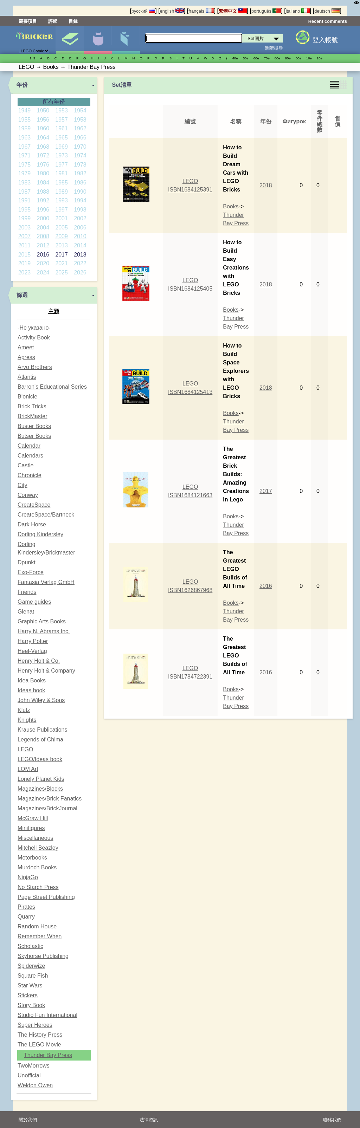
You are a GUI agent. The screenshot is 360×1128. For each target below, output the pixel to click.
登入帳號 (325, 40)
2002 (80, 218)
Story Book (31, 1005)
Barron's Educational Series (52, 387)
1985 (61, 183)
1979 (24, 173)
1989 (61, 192)
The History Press (40, 1035)
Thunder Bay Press (48, 1055)
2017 (61, 255)
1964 (43, 138)
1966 (80, 138)
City (22, 485)
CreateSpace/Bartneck (46, 515)
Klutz (24, 710)
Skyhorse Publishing (43, 956)
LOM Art (28, 769)
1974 (80, 155)
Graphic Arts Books (42, 621)
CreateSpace (34, 505)
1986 (80, 183)
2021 (61, 263)
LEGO (25, 749)
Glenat (26, 612)
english (172, 11)
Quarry (26, 917)
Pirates (26, 907)
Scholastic (30, 946)
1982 (80, 173)
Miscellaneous (35, 838)
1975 (24, 165)
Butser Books (34, 436)
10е (309, 58)
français (201, 11)
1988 (43, 192)
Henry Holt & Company (46, 671)
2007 (24, 236)
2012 (43, 245)
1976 (43, 165)
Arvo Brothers (35, 367)
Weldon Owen (35, 1085)
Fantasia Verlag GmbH (46, 582)
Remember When (40, 936)
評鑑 (52, 21)
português (266, 11)
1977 (61, 165)
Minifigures (31, 828)
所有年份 (54, 102)
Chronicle (29, 475)
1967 (24, 147)
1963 (24, 138)
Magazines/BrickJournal (47, 808)
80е (277, 58)
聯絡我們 (332, 1119)
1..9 (32, 58)
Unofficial (29, 1075)
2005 (61, 228)
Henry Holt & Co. (39, 661)
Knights (27, 720)
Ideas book (31, 690)
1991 (24, 200)
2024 (43, 272)
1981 (61, 173)
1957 (61, 120)
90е (288, 58)
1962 (80, 128)
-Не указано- (34, 328)
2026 (80, 272)
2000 (43, 218)
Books (230, 206)
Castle (25, 465)
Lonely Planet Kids (41, 779)
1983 (24, 183)
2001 (61, 218)
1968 (43, 147)
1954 (80, 111)
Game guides (34, 602)
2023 (24, 272)
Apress (26, 357)
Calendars (30, 456)
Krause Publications (42, 730)
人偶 (98, 39)
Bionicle (27, 397)
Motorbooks (32, 858)
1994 (80, 200)
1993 (61, 200)
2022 (80, 263)
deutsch (327, 11)
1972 (43, 155)
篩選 (22, 295)
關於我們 (28, 1119)
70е (267, 58)
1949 (24, 111)
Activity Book (34, 338)
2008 (43, 236)
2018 (80, 255)
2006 (80, 228)
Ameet (26, 347)
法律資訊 (149, 1119)
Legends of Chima (40, 740)
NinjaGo (28, 877)
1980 (43, 173)
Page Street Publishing (46, 897)
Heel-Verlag (32, 651)
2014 (80, 245)
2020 (43, 263)
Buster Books (34, 426)
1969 (61, 147)
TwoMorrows (34, 1066)
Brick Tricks (32, 406)
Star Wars (30, 985)
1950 (43, 111)
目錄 (73, 21)
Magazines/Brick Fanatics (50, 799)
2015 (24, 255)
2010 (80, 236)
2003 (24, 228)
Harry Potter (33, 641)
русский (143, 11)
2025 (61, 272)
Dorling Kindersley (40, 534)
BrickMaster (32, 416)
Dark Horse (32, 524)
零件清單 (126, 39)
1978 (80, 165)
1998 (80, 210)
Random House (37, 926)
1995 (24, 210)
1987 (24, 192)
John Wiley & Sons (41, 700)
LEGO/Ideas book (40, 759)
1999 (24, 218)
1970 (80, 147)
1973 (61, 155)
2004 (43, 228)
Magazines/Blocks (40, 789)
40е (235, 58)
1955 (24, 120)
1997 (61, 210)
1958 (80, 120)
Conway (28, 495)
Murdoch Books (37, 867)
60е (256, 58)
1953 (61, 111)
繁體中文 (233, 11)
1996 (43, 210)
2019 (24, 263)
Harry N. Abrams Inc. (44, 631)
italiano (298, 11)
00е (298, 58)
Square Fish (33, 976)
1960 (43, 128)
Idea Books (32, 680)
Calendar (29, 446)
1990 (80, 192)
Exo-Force (31, 572)
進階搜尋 (274, 48)
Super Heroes (35, 1025)
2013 (61, 245)
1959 (24, 128)
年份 (22, 85)
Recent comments (327, 21)
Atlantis (27, 377)
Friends (27, 592)
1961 (61, 128)
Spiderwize (31, 966)
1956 (43, 120)
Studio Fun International (47, 1015)
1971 (24, 155)
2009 (61, 236)
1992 (43, 200)
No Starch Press (38, 887)
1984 (43, 183)
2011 (24, 245)
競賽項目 (28, 21)
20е (319, 58)
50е (246, 58)
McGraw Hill (33, 818)
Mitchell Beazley (38, 848)
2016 (43, 255)
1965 (61, 138)
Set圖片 (70, 39)
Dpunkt (27, 562)
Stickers (28, 995)
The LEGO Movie (39, 1045)
